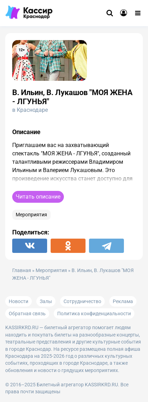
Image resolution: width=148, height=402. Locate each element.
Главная (21, 270)
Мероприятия (31, 215)
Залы (46, 301)
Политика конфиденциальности (94, 313)
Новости (18, 301)
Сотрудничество (82, 301)
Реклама (123, 301)
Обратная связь (27, 313)
